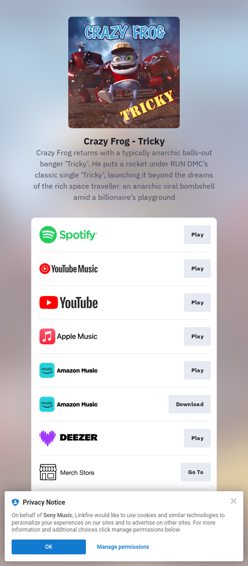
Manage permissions (123, 547)
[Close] (233, 501)
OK (48, 547)
